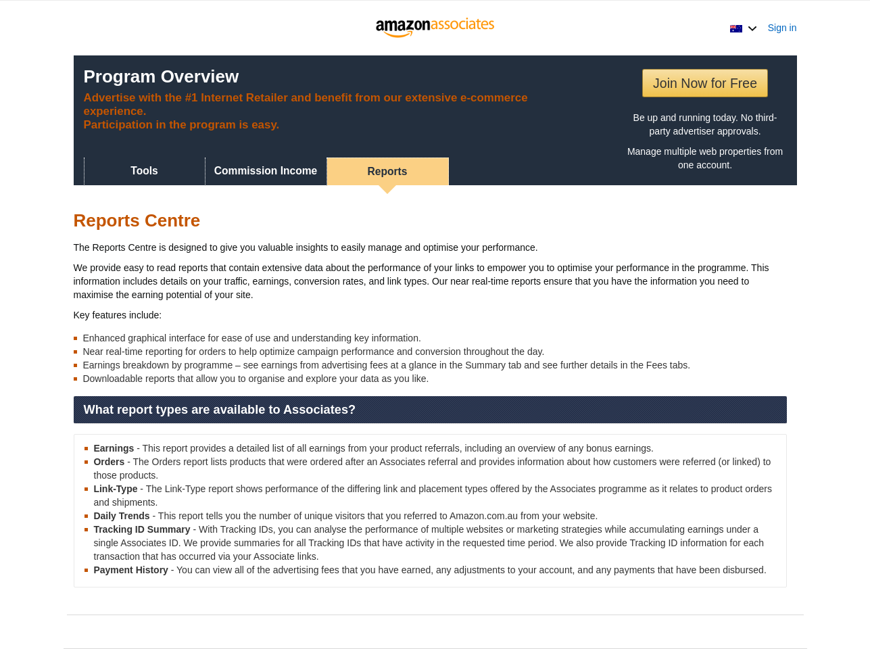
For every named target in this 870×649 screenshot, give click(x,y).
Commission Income (266, 170)
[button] (743, 28)
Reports (388, 171)
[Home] (435, 28)
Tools (144, 170)
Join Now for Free (705, 83)
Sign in (782, 27)
